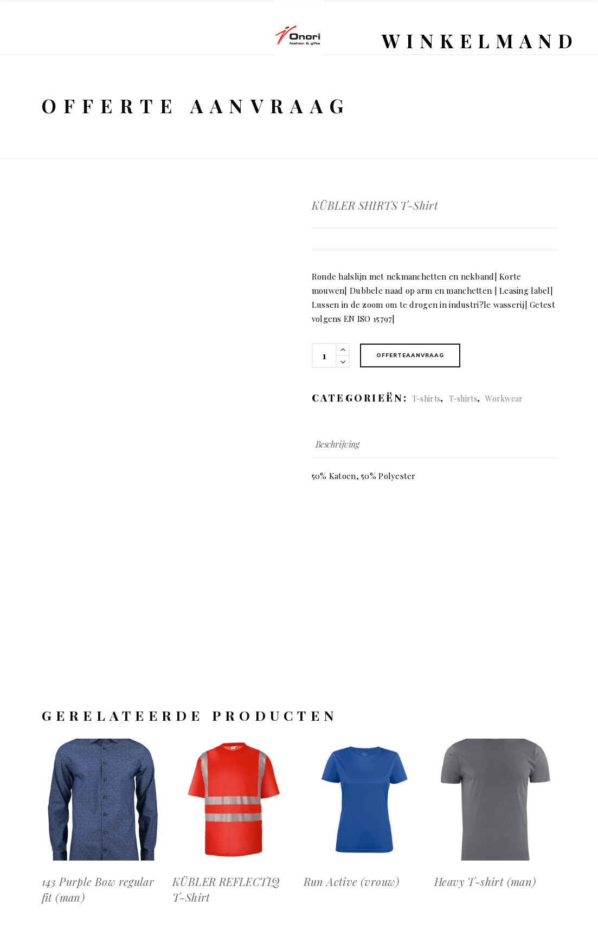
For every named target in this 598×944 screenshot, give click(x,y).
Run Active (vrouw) (352, 881)
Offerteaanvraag (410, 355)
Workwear (504, 398)
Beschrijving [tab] (337, 444)
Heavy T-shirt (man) (485, 881)
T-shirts (426, 398)
